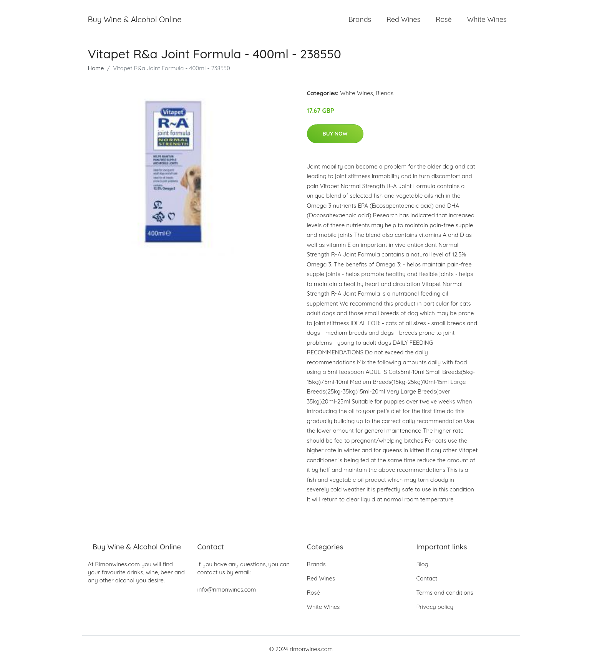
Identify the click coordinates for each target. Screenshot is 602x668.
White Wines (487, 22)
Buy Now (335, 139)
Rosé (443, 22)
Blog (422, 570)
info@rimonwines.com (226, 595)
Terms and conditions (444, 598)
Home (96, 73)
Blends (384, 98)
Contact (427, 584)
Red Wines (403, 22)
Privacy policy (434, 612)
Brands (359, 22)
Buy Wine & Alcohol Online (135, 22)
